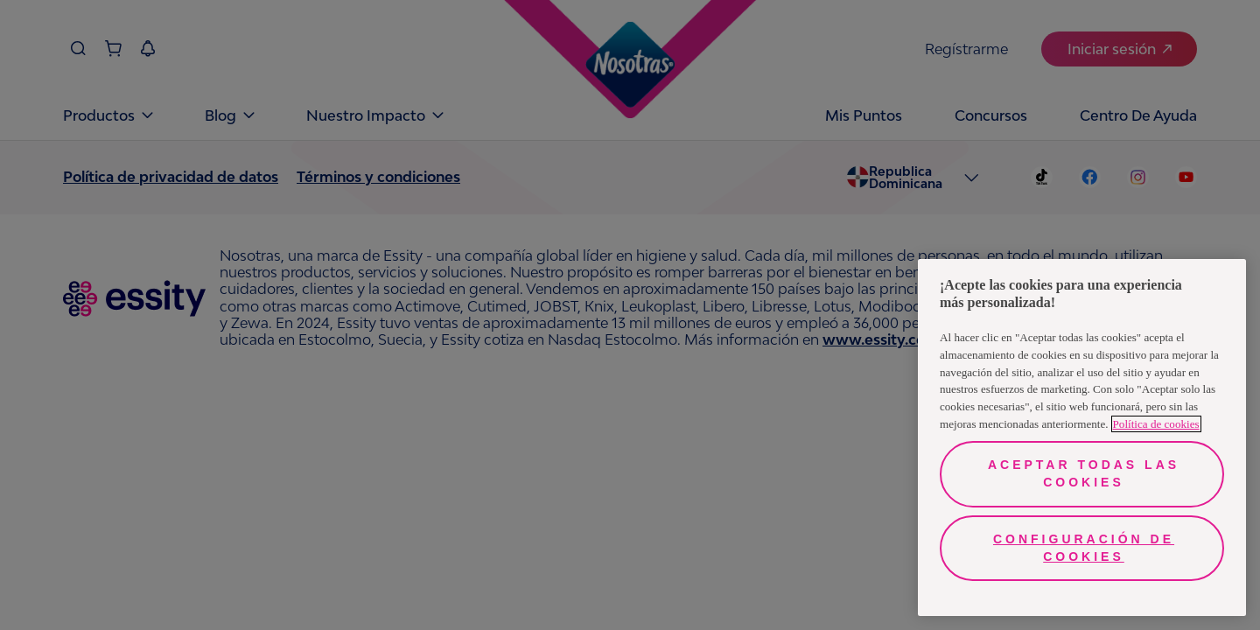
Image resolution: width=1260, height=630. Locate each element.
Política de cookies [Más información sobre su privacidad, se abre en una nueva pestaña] (1156, 423)
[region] (1082, 437)
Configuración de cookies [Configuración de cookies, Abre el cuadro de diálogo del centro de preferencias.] (1083, 548)
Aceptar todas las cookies (1084, 473)
